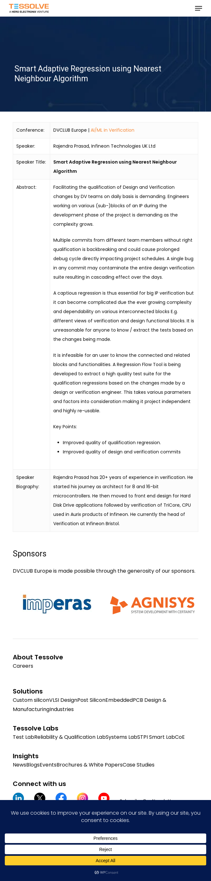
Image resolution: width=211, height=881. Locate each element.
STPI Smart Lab (156, 737)
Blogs (33, 764)
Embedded (119, 700)
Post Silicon (91, 700)
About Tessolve (38, 657)
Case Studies (138, 764)
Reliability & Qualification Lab (70, 737)
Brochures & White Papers (90, 764)
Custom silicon (31, 700)
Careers (23, 666)
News (19, 764)
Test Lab (23, 737)
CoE (180, 737)
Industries (61, 709)
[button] (198, 8)
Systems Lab (121, 737)
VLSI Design (63, 700)
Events (48, 764)
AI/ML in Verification (112, 130)
